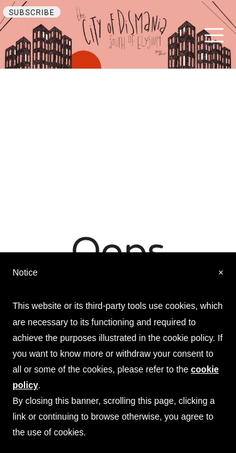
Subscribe (32, 12)
